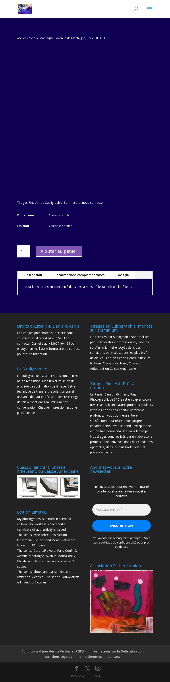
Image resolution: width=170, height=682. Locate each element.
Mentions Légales (58, 656)
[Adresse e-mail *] (121, 510)
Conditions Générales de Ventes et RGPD (52, 651)
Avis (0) (123, 275)
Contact (114, 656)
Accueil (21, 38)
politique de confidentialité (118, 542)
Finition (23, 226)
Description (33, 275)
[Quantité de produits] (23, 251)
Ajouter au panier (59, 251)
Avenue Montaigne (41, 38)
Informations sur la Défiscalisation (117, 651)
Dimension (25, 215)
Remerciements (90, 656)
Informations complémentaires (80, 275)
